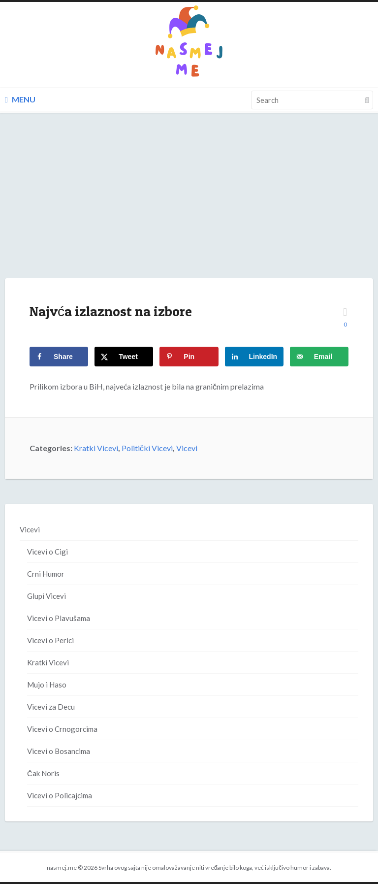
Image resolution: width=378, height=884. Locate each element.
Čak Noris (43, 773)
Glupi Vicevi (46, 595)
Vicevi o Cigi (47, 551)
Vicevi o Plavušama (58, 618)
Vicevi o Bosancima (58, 751)
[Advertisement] (189, 205)
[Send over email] (319, 356)
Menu (20, 99)
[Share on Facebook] (59, 356)
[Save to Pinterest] (188, 356)
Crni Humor (45, 573)
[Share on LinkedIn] (254, 356)
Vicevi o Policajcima (59, 795)
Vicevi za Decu (51, 706)
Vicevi (186, 448)
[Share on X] (123, 356)
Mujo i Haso (46, 684)
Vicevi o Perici (50, 640)
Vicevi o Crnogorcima (62, 728)
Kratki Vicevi (96, 448)
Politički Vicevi (147, 448)
